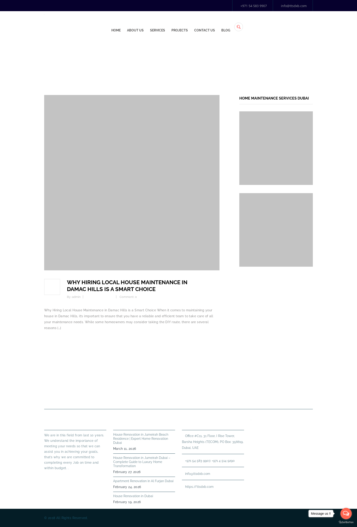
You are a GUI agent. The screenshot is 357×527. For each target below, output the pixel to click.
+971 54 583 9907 (253, 6)
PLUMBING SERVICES (155, 398)
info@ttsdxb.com (294, 6)
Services (226, 23)
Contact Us (273, 23)
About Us (204, 23)
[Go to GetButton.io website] (346, 522)
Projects (248, 23)
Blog (294, 23)
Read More (52, 476)
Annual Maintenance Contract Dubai (248, 398)
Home (184, 23)
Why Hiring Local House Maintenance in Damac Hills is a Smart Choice (127, 285)
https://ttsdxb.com (199, 487)
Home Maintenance (100, 297)
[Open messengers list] (346, 513)
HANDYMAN (194, 398)
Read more (52, 340)
